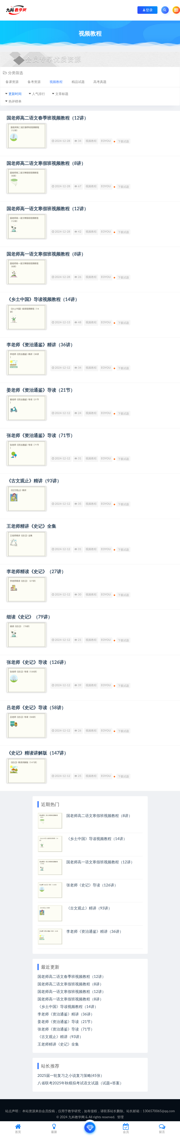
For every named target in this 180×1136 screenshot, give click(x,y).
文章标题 (61, 94)
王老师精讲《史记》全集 (31, 526)
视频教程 (56, 82)
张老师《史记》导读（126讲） (37, 662)
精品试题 (78, 82)
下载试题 (123, 141)
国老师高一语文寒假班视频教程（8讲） (46, 254)
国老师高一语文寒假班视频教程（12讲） (47, 208)
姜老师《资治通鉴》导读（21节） (41, 390)
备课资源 (12, 82)
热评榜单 (15, 101)
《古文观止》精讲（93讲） (34, 480)
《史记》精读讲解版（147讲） (37, 753)
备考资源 (34, 82)
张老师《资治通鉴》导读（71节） (41, 435)
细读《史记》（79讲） (29, 616)
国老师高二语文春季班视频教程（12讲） (47, 118)
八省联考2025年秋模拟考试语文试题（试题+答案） (81, 1083)
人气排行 (38, 94)
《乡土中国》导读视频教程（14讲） (43, 299)
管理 (120, 1117)
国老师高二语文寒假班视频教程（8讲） (46, 163)
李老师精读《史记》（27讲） (36, 571)
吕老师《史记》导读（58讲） (36, 707)
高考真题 (99, 82)
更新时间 (15, 94)
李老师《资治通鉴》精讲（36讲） (41, 344)
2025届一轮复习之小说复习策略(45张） (71, 1075)
